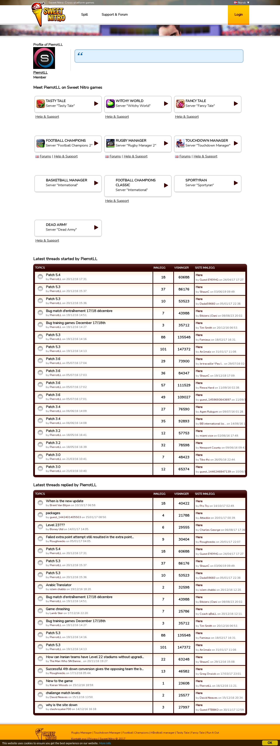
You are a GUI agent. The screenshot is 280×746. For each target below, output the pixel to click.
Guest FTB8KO (209, 710)
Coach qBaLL (208, 614)
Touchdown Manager (107, 733)
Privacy (93, 739)
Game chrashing (58, 609)
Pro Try (204, 506)
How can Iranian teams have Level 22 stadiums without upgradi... (95, 657)
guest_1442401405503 (65, 517)
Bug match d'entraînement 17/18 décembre (79, 310)
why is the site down (61, 705)
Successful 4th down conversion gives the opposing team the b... (95, 669)
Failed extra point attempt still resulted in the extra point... (90, 537)
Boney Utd (56, 529)
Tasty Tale (183, 733)
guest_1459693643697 (215, 400)
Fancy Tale (197, 733)
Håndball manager (163, 733)
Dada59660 (207, 304)
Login (238, 14)
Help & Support (47, 116)
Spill (84, 14)
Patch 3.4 (53, 406)
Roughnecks (57, 541)
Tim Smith (206, 328)
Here (199, 275)
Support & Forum (115, 14)
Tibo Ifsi (205, 460)
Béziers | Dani (208, 316)
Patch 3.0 (53, 454)
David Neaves (59, 697)
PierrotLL (40, 72)
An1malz (205, 352)
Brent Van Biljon (60, 505)
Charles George (210, 530)
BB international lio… (213, 424)
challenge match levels (63, 693)
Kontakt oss (78, 739)
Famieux (205, 340)
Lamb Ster (56, 613)
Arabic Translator (58, 585)
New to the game (59, 681)
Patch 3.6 (53, 358)
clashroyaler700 (60, 709)
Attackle (205, 518)
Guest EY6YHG (209, 280)
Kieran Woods (59, 685)
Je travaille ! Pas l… (211, 364)
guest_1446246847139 (215, 472)
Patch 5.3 (53, 286)
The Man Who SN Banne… (66, 661)
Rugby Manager (81, 733)
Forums (45, 156)
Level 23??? (55, 525)
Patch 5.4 (53, 275)
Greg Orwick (208, 674)
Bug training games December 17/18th (75, 322)
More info (105, 743)
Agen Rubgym (209, 412)
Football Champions (136, 733)
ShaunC (205, 292)
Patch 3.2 (53, 430)
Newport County (210, 448)
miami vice (206, 436)
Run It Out (212, 733)
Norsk (240, 3)
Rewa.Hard (207, 388)
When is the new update (64, 501)
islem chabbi (58, 589)
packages (53, 513)
